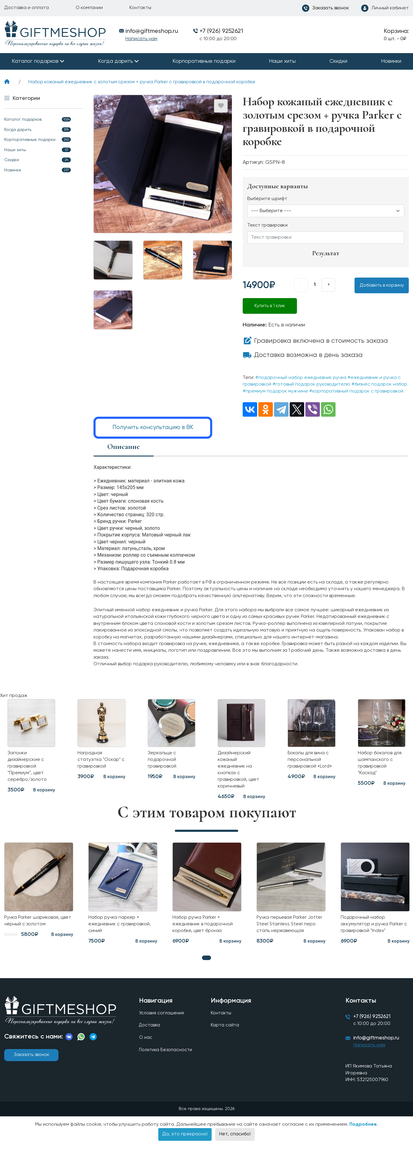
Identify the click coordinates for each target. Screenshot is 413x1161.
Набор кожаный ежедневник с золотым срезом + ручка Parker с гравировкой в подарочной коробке (141, 82)
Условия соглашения (162, 1023)
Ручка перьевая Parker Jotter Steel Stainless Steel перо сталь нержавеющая (290, 932)
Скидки (338, 61)
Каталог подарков (35, 61)
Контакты (140, 7)
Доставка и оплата (26, 7)
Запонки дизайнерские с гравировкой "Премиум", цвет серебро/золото (30, 770)
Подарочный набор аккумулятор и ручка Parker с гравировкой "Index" (374, 932)
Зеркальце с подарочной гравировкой (163, 762)
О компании (89, 7)
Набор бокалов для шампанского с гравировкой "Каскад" (379, 766)
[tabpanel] (123, 902)
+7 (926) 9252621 (221, 31)
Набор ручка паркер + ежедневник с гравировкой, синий (122, 932)
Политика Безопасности (167, 1061)
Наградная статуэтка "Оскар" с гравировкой (100, 762)
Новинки (391, 61)
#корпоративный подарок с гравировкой (356, 391)
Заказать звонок (31, 1064)
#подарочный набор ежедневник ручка (300, 377)
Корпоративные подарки (203, 61)
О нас (146, 1048)
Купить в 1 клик (269, 306)
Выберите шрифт (267, 198)
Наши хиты (282, 61)
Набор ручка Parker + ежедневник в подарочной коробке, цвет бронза (205, 932)
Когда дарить (115, 61)
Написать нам (141, 39)
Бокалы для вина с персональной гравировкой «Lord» (310, 766)
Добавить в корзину (382, 285)
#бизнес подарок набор (379, 384)
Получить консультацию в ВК (152, 427)
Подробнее (363, 1136)
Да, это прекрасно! (185, 1146)
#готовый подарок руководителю (311, 384)
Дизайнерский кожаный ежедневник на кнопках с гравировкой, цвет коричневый (241, 773)
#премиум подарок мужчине (275, 391)
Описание (123, 445)
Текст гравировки (267, 225)
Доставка (150, 1036)
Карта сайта (225, 1036)
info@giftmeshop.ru (379, 1050)
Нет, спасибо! (235, 1146)
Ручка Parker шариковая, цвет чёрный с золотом (34, 928)
